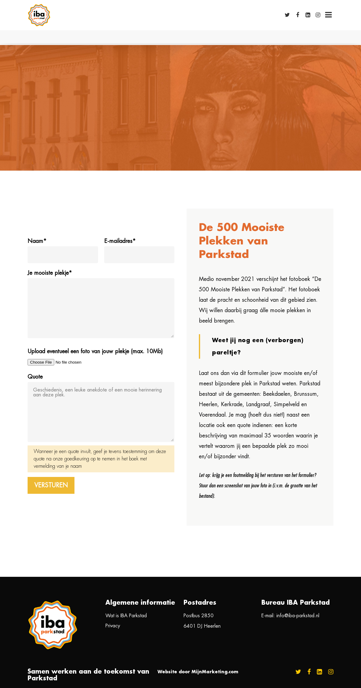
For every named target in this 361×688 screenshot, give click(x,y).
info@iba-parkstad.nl (297, 615)
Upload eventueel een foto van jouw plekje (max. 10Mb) (95, 351)
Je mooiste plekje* (50, 273)
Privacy (112, 625)
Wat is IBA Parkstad (126, 615)
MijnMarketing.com (215, 672)
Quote (35, 377)
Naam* (37, 241)
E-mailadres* (120, 241)
